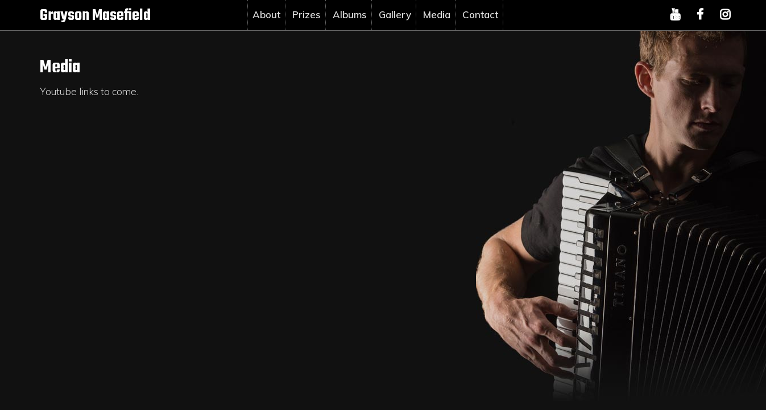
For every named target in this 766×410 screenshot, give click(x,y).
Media (436, 14)
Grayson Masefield (95, 15)
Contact (480, 14)
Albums (350, 14)
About (266, 14)
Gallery (395, 14)
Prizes (306, 14)
